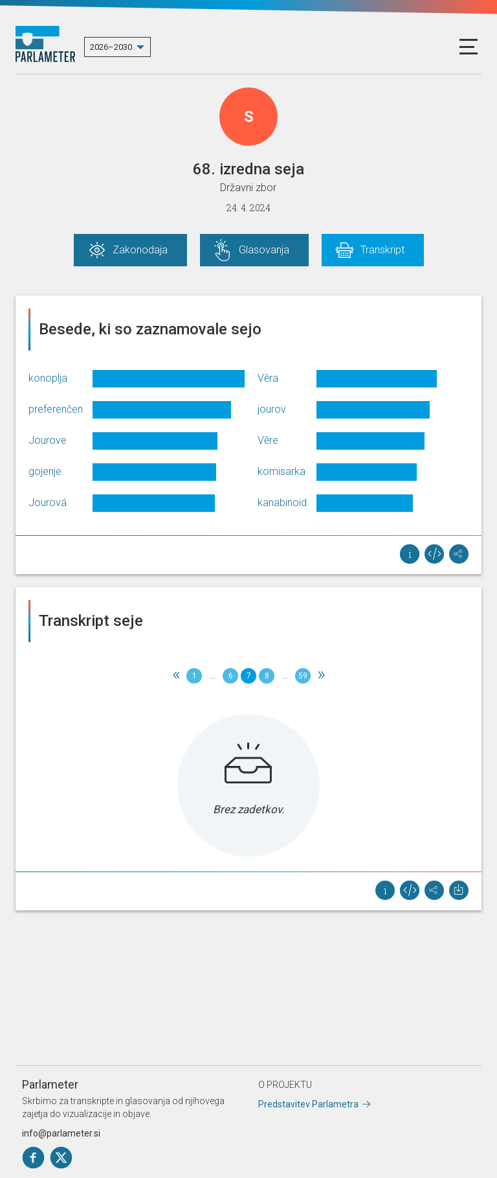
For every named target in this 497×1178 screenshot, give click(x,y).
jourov (272, 409)
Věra (268, 378)
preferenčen (55, 409)
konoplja (47, 378)
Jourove (47, 440)
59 (302, 675)
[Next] (321, 676)
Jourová (47, 502)
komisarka (281, 471)
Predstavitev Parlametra (308, 1104)
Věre (268, 440)
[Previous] (176, 676)
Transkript (382, 250)
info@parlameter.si (61, 1133)
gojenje (44, 471)
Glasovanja (264, 250)
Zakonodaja (140, 250)
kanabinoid (282, 502)
